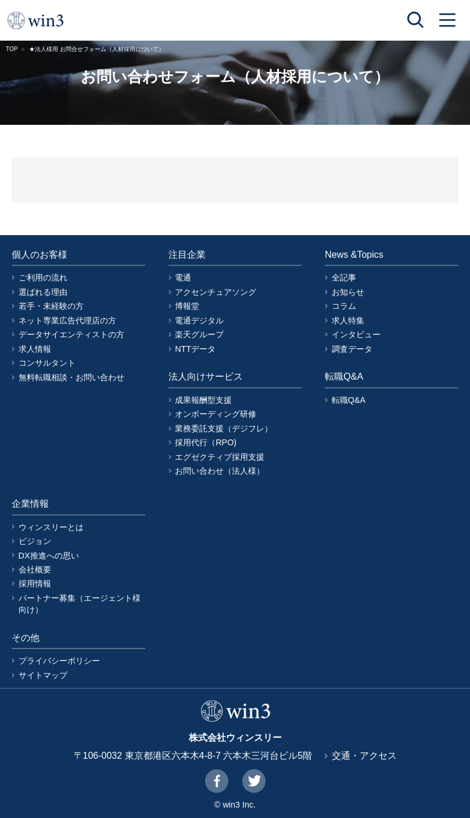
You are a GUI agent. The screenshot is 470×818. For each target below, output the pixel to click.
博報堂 (187, 306)
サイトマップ (43, 675)
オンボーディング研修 (215, 414)
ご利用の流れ (43, 277)
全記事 (344, 277)
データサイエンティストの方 (71, 334)
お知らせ (348, 292)
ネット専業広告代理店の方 (67, 320)
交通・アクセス (364, 756)
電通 (183, 277)
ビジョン (35, 541)
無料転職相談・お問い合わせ (71, 377)
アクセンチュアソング (215, 292)
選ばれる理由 (43, 292)
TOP (11, 49)
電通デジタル (199, 320)
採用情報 (35, 583)
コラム (344, 306)
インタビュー (356, 334)
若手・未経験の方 (51, 306)
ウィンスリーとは (51, 527)
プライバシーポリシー (59, 660)
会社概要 (35, 569)
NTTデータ (195, 349)
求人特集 (348, 320)
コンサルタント (47, 362)
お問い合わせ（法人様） (219, 470)
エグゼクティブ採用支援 (219, 457)
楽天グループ (199, 334)
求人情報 (35, 349)
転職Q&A (348, 400)
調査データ (352, 349)
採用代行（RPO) (205, 442)
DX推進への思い (49, 555)
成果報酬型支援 (203, 400)
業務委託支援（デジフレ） (223, 428)
